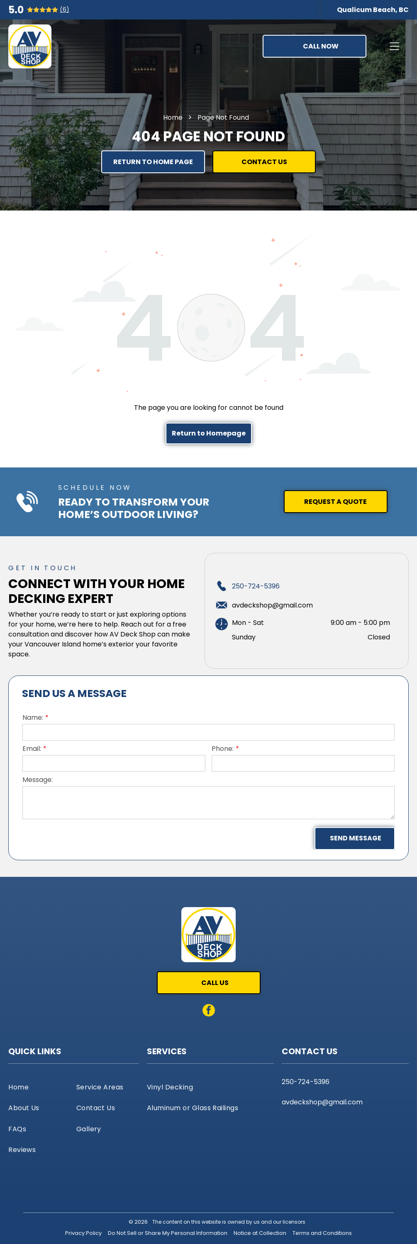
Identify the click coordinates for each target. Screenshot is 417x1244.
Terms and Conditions (322, 1233)
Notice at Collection (260, 1233)
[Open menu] (394, 46)
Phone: (223, 748)
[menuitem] (39, 1087)
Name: (32, 717)
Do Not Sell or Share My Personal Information (167, 1233)
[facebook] (208, 1011)
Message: (37, 779)
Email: (31, 748)
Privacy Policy (83, 1233)
